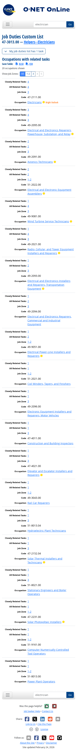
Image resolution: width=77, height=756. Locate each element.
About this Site (27, 742)
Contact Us (47, 711)
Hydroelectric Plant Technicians (46, 530)
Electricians (34, 102)
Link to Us (31, 724)
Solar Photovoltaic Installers (44, 622)
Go (70, 24)
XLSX (19, 64)
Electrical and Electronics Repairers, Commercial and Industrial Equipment (49, 320)
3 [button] (28, 92)
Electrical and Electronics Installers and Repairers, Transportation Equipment (48, 284)
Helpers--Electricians (39, 41)
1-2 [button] (29, 179)
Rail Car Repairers (38, 503)
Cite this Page (45, 724)
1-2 (28, 73)
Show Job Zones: (10, 73)
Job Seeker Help (32, 711)
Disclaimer (51, 742)
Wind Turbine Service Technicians (48, 221)
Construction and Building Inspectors (50, 443)
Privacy (40, 742)
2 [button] (28, 141)
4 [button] (28, 81)
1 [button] (28, 201)
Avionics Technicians (40, 162)
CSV (29, 64)
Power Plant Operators (41, 681)
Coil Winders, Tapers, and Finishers (49, 384)
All (22, 73)
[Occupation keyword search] (50, 24)
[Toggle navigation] (7, 24)
